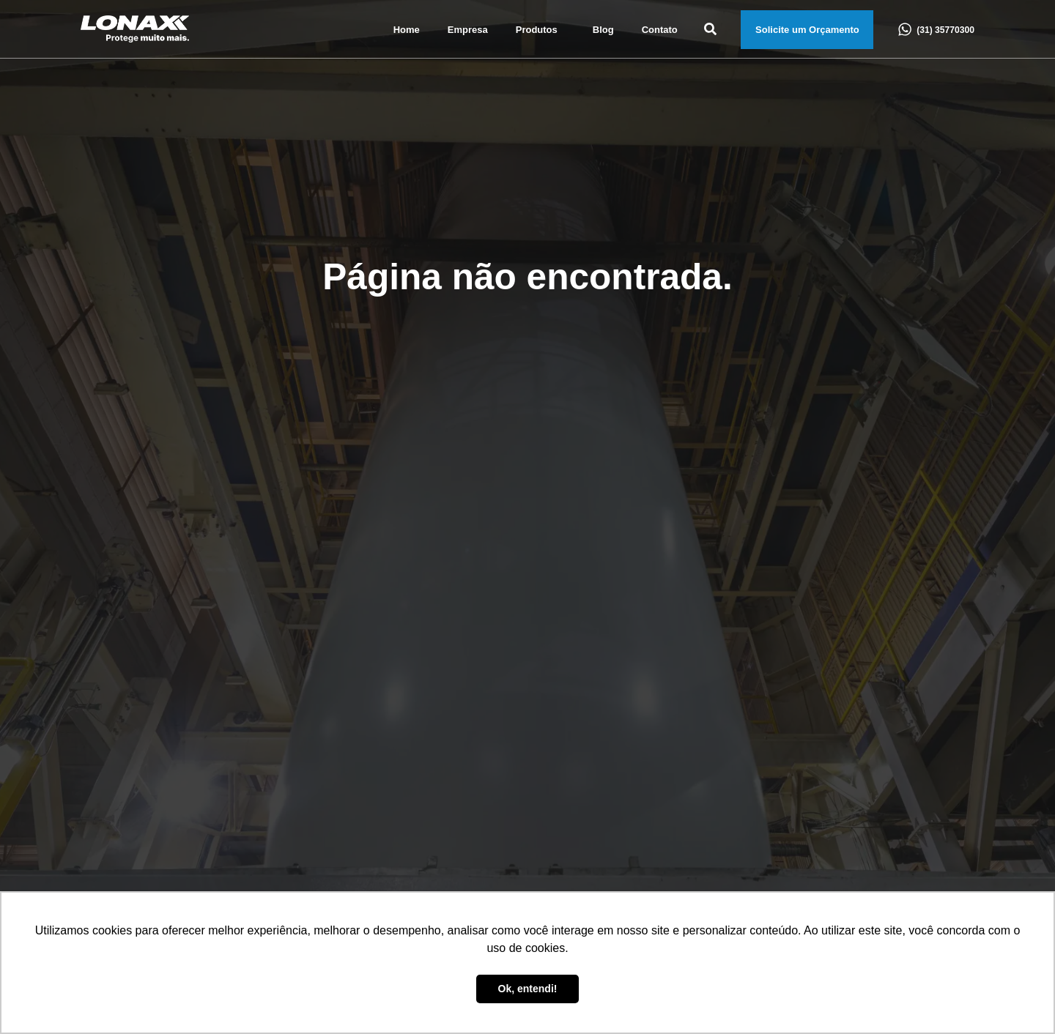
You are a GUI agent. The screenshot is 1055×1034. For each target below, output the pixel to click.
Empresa (468, 29)
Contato (660, 29)
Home (406, 29)
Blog (603, 29)
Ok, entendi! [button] (528, 988)
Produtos (540, 30)
